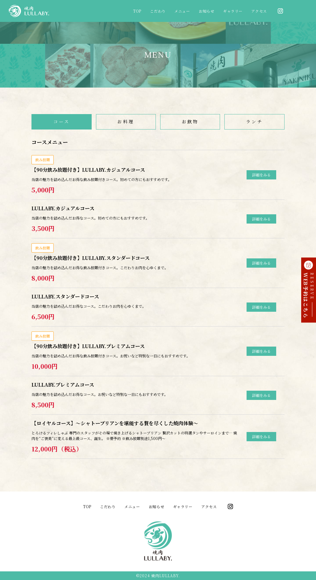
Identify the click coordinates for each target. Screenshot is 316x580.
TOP (137, 11)
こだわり (157, 11)
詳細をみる (261, 174)
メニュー (182, 11)
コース (61, 121)
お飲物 (190, 121)
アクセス (259, 11)
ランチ (254, 121)
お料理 (125, 121)
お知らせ (206, 11)
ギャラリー (233, 11)
